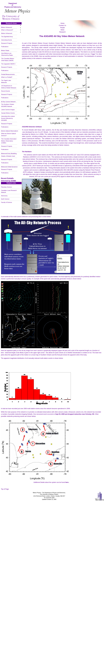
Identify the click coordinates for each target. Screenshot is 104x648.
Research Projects (6, 43)
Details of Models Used (8, 156)
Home (62, 23)
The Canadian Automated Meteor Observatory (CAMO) (8, 141)
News (62, 30)
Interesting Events (6, 40)
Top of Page (5, 489)
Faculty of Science (6, 202)
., (67, 482)
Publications (4, 46)
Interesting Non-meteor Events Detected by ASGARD (8, 118)
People (62, 27)
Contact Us (62, 25)
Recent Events (5, 91)
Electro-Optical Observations (9, 131)
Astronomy (4, 195)
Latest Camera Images (8, 109)
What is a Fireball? (6, 77)
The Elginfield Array (7, 36)
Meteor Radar (5, 50)
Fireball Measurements (8, 74)
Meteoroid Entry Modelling (9, 153)
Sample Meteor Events (8, 113)
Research (62, 32)
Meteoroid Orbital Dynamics (9, 166)
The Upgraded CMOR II (8, 64)
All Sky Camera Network (8, 101)
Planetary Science (6, 187)
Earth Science (5, 199)
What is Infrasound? (7, 30)
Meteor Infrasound (6, 27)
